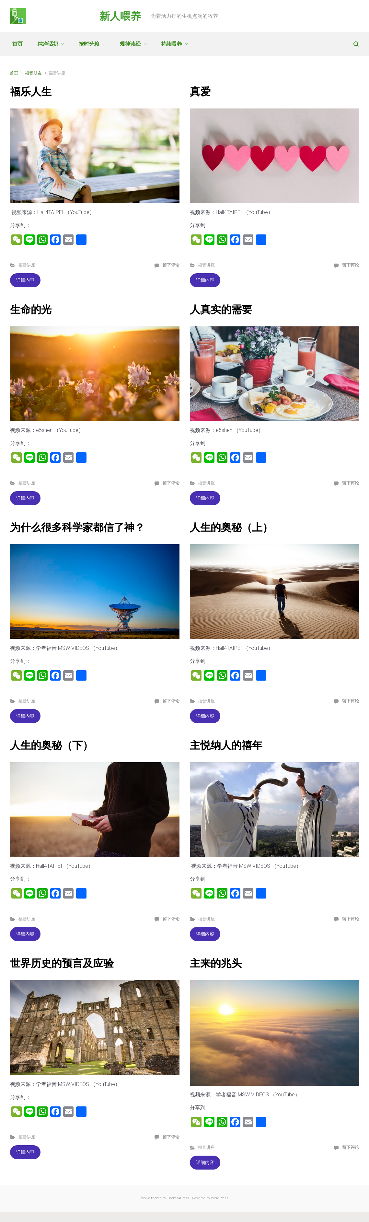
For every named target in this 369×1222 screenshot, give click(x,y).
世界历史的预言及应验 (62, 963)
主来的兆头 (216, 963)
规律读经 (130, 44)
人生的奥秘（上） (231, 527)
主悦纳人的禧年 (226, 745)
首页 (17, 44)
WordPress (219, 1198)
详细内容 (25, 280)
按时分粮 (89, 44)
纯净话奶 (48, 44)
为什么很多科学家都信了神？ (77, 527)
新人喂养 (120, 16)
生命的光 (31, 309)
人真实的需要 (221, 309)
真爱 (200, 91)
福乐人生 (31, 91)
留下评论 (171, 265)
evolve (145, 1198)
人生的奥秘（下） (51, 745)
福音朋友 (33, 73)
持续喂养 (171, 44)
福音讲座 (26, 265)
